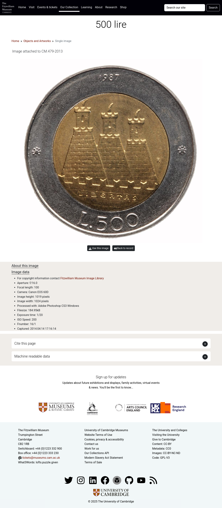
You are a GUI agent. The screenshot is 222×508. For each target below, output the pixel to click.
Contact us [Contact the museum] (91, 444)
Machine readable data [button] (32, 356)
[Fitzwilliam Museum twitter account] (69, 480)
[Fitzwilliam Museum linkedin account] (105, 480)
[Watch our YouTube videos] (142, 480)
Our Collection (69, 7)
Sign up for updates (111, 377)
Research (111, 7)
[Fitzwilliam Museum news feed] (153, 480)
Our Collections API (97, 453)
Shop (123, 7)
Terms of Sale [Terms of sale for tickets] (93, 462)
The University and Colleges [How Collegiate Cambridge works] (169, 430)
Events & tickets (47, 7)
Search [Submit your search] (213, 7)
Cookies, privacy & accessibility (104, 439)
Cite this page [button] (25, 343)
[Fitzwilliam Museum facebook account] (93, 480)
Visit (31, 7)
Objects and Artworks (37, 41)
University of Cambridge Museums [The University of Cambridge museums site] (106, 430)
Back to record (123, 248)
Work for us (92, 448)
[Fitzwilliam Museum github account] (129, 480)
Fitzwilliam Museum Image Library (82, 278)
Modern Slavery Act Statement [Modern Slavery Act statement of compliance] (104, 457)
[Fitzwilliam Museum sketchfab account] (117, 480)
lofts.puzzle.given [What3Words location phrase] (47, 462)
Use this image (99, 248)
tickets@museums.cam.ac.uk (41, 457)
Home (22, 7)
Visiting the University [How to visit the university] (166, 435)
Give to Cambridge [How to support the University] (164, 439)
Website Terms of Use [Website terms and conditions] (98, 435)
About (99, 7)
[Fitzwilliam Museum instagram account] (81, 480)
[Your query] (184, 7)
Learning (86, 7)
